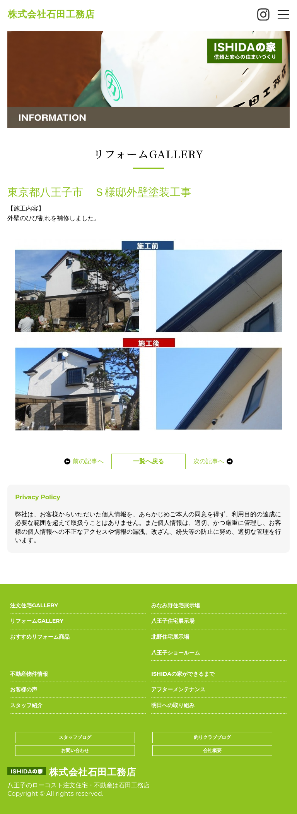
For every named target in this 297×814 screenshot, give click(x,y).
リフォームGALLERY (36, 620)
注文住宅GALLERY (34, 605)
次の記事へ (215, 461)
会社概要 (212, 750)
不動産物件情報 (29, 673)
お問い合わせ (75, 750)
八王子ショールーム (175, 652)
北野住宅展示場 (170, 636)
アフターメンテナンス (178, 689)
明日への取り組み (173, 705)
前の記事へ (82, 461)
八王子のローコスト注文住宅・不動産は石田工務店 (78, 785)
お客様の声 (23, 689)
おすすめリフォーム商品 (40, 636)
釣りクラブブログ (212, 737)
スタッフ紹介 (26, 705)
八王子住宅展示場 (173, 620)
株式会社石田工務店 (51, 14)
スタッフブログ (75, 737)
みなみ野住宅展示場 (175, 605)
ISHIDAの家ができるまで (183, 673)
